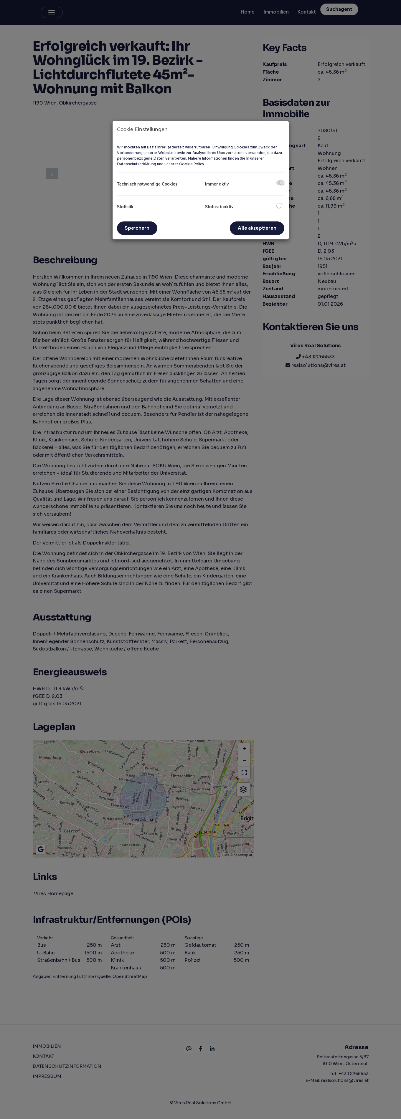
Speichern (137, 228)
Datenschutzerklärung (136, 164)
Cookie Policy (191, 164)
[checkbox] (280, 182)
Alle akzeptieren (257, 228)
